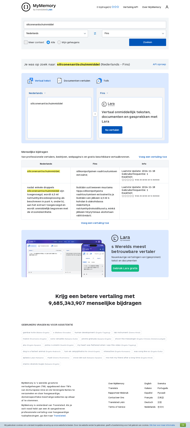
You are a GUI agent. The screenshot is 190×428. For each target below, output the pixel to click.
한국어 (161, 407)
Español (148, 393)
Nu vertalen (112, 129)
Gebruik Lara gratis (125, 268)
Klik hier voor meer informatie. (162, 425)
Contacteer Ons (116, 397)
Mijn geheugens (68, 42)
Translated (116, 402)
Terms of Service (116, 407)
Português (163, 388)
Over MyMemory (151, 7)
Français (149, 397)
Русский (161, 393)
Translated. (60, 415)
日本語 (161, 397)
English (148, 383)
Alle (50, 42)
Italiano (148, 388)
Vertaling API (130, 7)
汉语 (160, 402)
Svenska (162, 383)
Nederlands (150, 407)
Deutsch (149, 402)
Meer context (34, 42)
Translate (113, 388)
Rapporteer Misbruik (118, 393)
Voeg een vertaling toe (153, 156)
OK (182, 425)
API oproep (159, 64)
